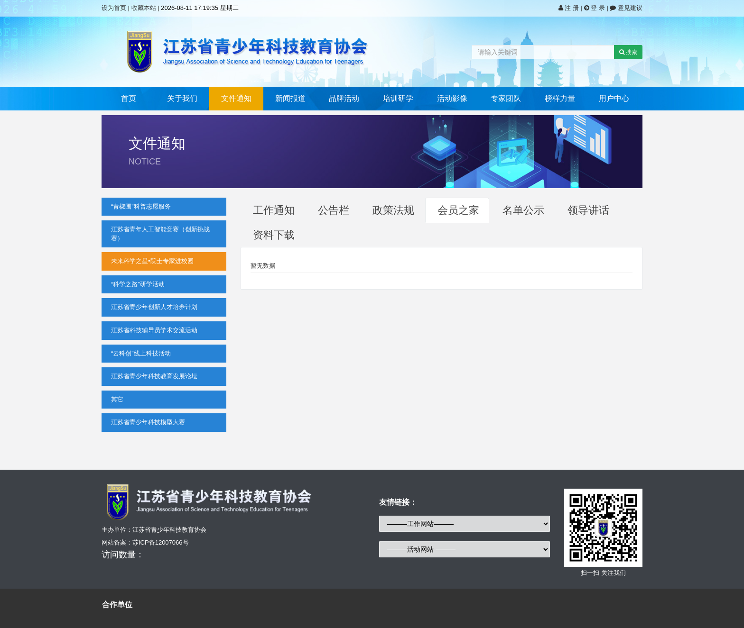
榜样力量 (560, 98)
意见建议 (626, 7)
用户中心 (614, 98)
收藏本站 (143, 7)
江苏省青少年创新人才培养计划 (154, 306)
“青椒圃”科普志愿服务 (141, 206)
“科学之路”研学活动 (138, 284)
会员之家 (458, 210)
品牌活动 (344, 98)
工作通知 (274, 210)
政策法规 (393, 210)
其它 (117, 399)
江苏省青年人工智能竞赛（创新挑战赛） (160, 234)
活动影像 (452, 98)
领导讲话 (588, 210)
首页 (128, 98)
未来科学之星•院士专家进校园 (152, 260)
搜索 (628, 52)
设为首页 (114, 7)
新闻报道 (290, 98)
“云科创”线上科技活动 (141, 353)
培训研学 (398, 98)
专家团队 (506, 98)
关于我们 (182, 98)
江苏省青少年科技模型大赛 (148, 422)
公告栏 (333, 210)
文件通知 (236, 98)
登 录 (595, 7)
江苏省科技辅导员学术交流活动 (154, 330)
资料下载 (274, 235)
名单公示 (523, 210)
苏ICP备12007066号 (160, 542)
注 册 (569, 7)
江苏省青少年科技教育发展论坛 (154, 376)
